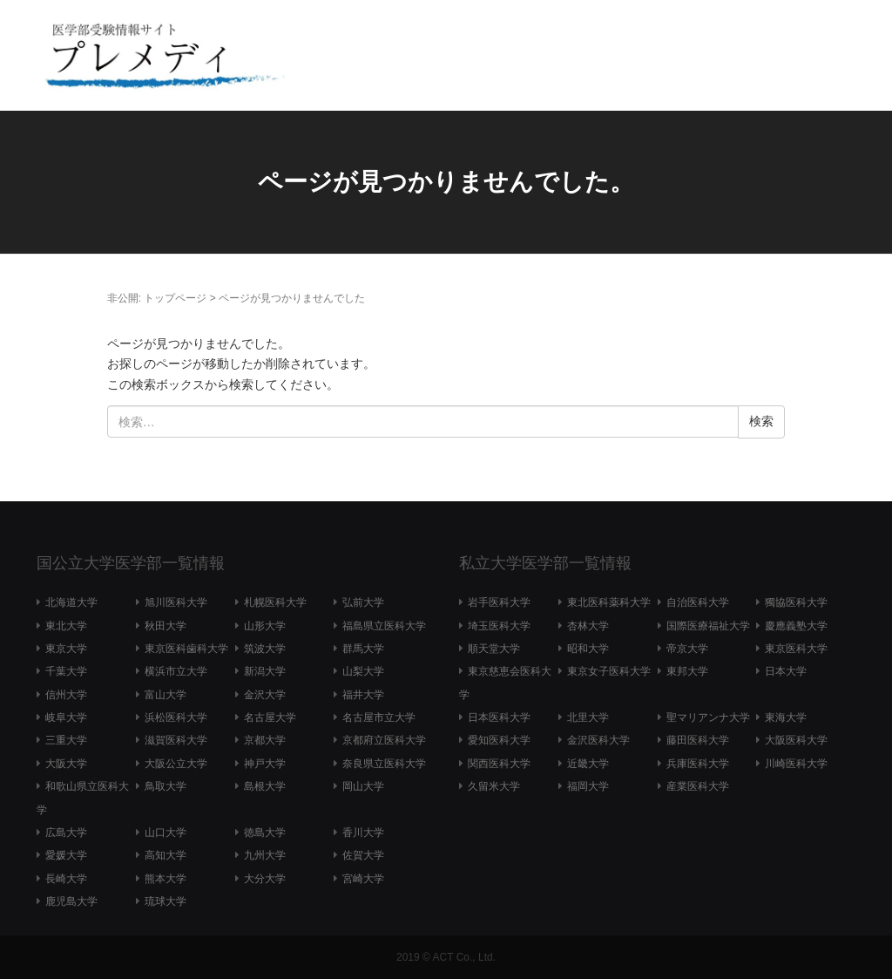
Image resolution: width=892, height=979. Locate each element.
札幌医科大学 (275, 602)
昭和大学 (588, 648)
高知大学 (165, 855)
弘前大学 (363, 602)
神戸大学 (265, 764)
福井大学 (363, 695)
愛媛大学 (66, 855)
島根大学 (265, 786)
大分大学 (265, 879)
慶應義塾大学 (796, 626)
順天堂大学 (494, 648)
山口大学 (165, 832)
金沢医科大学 (598, 740)
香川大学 (363, 832)
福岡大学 (588, 786)
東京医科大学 (796, 648)
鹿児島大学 (71, 901)
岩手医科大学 (499, 602)
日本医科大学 (499, 717)
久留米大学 (494, 786)
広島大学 (66, 832)
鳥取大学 (165, 786)
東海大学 (786, 717)
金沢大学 (265, 695)
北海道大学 (71, 602)
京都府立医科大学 (384, 740)
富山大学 (165, 695)
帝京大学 (687, 648)
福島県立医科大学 (384, 626)
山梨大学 (363, 671)
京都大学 (265, 740)
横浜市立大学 (176, 671)
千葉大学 (66, 671)
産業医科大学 (697, 786)
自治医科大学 (697, 602)
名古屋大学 (270, 717)
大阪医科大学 (796, 740)
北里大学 (588, 717)
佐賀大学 (363, 855)
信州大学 (66, 695)
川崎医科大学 (796, 764)
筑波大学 (265, 648)
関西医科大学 (499, 764)
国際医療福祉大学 (708, 626)
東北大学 (66, 626)
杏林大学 (588, 626)
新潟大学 (265, 671)
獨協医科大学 (796, 602)
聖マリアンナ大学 (708, 717)
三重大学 (66, 740)
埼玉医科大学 (499, 626)
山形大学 (265, 626)
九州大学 (265, 855)
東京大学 (66, 648)
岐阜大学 (66, 717)
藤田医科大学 (697, 740)
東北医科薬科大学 (609, 602)
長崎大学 (66, 879)
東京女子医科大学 (609, 671)
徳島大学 (265, 832)
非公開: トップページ (157, 298)
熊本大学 (165, 879)
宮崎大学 (363, 879)
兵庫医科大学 (697, 764)
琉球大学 (165, 901)
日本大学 (786, 671)
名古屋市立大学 (379, 717)
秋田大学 (165, 626)
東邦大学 (687, 671)
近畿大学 (588, 764)
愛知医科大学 (499, 740)
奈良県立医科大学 (384, 764)
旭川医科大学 (176, 602)
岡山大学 (363, 786)
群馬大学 (363, 648)
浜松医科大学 (176, 717)
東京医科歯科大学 (186, 648)
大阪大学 (66, 764)
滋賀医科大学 (176, 740)
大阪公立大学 (176, 764)
